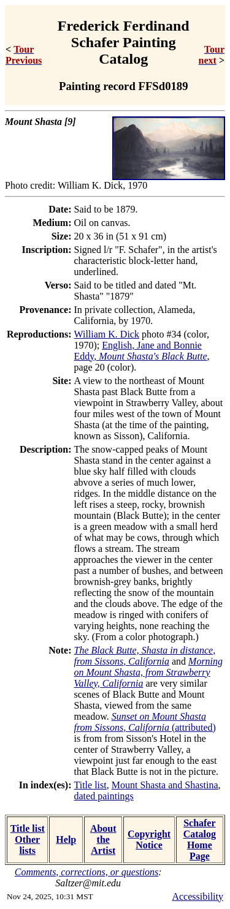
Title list (90, 785)
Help (66, 839)
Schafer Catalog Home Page (199, 839)
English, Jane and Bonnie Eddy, (140, 350)
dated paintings (104, 796)
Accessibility (197, 896)
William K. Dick (106, 334)
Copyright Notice (149, 839)
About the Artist (103, 839)
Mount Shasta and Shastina (165, 785)
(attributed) (145, 722)
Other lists (27, 845)
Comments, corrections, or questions (87, 872)
